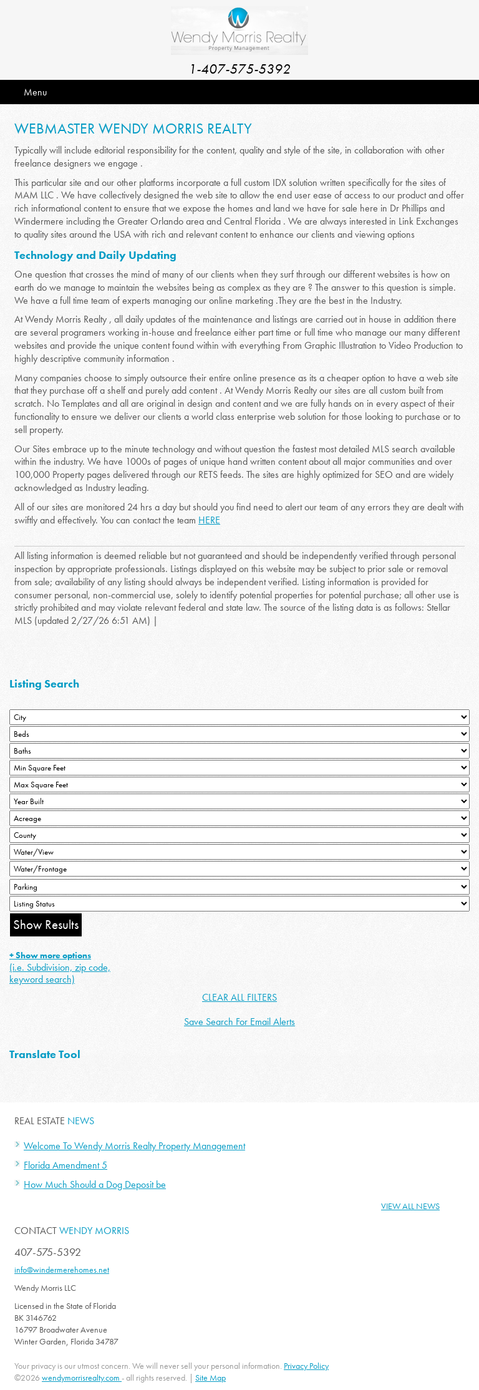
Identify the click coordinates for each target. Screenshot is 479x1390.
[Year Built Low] (239, 801)
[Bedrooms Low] (239, 734)
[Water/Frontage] (239, 869)
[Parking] (239, 887)
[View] (239, 852)
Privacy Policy (306, 1365)
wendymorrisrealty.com (82, 1377)
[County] (239, 835)
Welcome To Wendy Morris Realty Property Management (134, 1145)
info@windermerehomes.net (61, 1269)
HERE (209, 520)
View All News (410, 1206)
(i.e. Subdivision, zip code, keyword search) (59, 968)
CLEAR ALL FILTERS (239, 997)
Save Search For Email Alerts (239, 1021)
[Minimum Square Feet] (239, 767)
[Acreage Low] (239, 818)
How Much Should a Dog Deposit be (95, 1184)
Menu (35, 92)
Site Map (210, 1377)
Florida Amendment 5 (65, 1165)
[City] (239, 717)
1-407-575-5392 (239, 69)
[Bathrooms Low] (239, 751)
